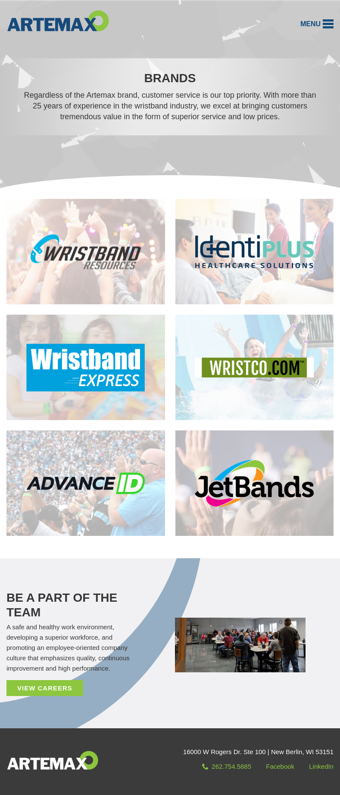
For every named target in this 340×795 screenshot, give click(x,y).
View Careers (44, 688)
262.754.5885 (226, 766)
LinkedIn (321, 766)
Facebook (280, 766)
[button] (317, 23)
